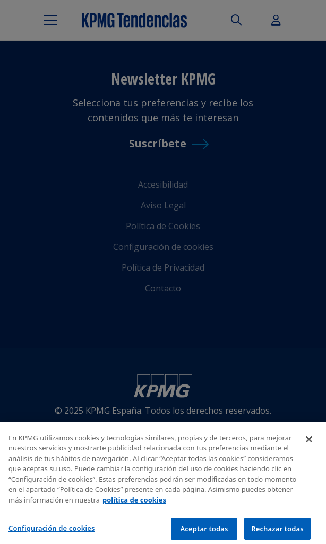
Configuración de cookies (51, 532)
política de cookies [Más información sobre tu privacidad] (134, 504)
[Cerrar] (309, 443)
